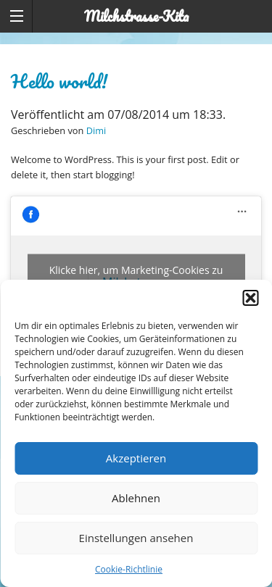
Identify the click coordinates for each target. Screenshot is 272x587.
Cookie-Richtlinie (128, 569)
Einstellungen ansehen (136, 537)
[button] (250, 298)
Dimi (96, 130)
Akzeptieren (136, 458)
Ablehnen (136, 498)
